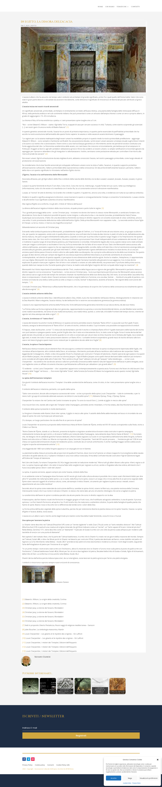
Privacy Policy (136, 783)
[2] (46, 154)
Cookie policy (40, 765)
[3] (102, 208)
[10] (29, 373)
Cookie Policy (127, 783)
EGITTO (33, 26)
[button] (158, 760)
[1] (67, 127)
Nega (130, 778)
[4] (137, 265)
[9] (115, 364)
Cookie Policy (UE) (63, 765)
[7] (58, 314)
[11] (90, 396)
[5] (32, 282)
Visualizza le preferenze (149, 778)
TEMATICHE (121, 7)
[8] (100, 340)
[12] (131, 434)
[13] (57, 444)
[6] (38, 289)
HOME (100, 7)
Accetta (113, 778)
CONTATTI (135, 7)
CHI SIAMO (109, 7)
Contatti (50, 765)
